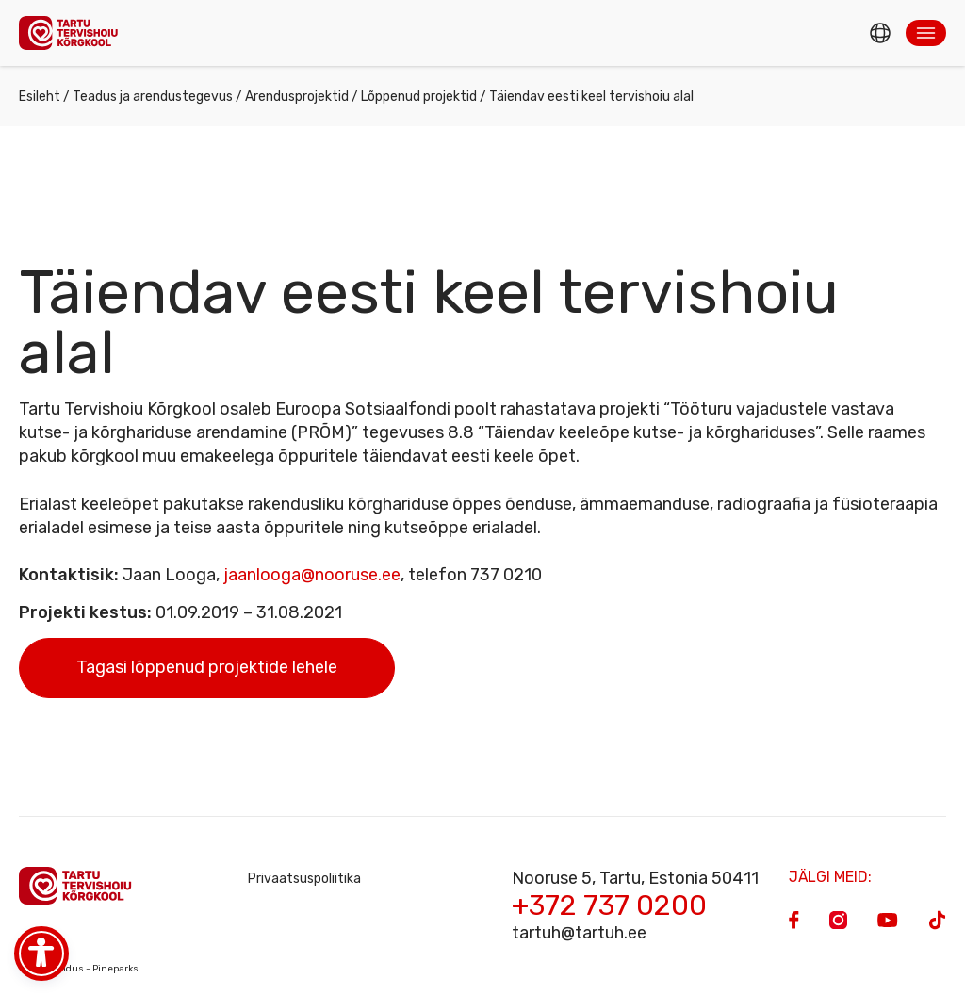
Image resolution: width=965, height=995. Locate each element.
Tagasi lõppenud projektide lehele (206, 667)
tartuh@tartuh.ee (579, 932)
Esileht (39, 97)
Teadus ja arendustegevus (153, 97)
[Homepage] (73, 32)
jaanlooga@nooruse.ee (312, 574)
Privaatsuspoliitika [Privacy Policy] (304, 879)
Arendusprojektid (297, 97)
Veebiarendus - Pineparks (79, 968)
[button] (926, 33)
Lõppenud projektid (419, 97)
